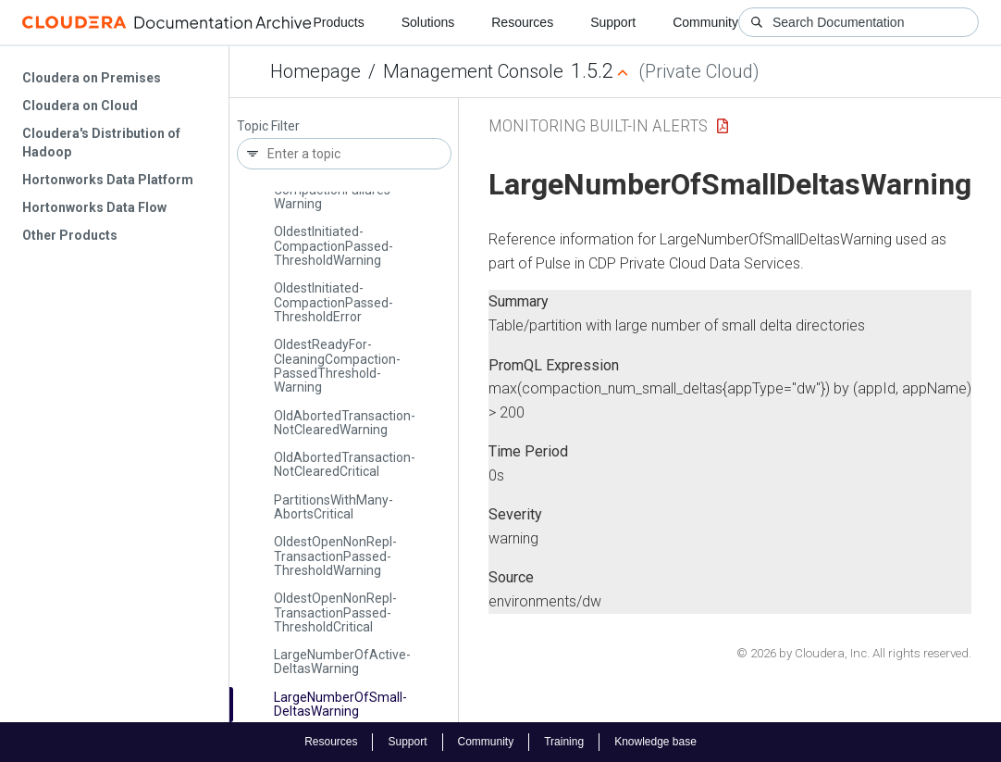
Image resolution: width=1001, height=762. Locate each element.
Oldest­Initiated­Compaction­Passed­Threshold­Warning (333, 246)
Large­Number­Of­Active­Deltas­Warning (342, 661)
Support (613, 22)
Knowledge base (655, 741)
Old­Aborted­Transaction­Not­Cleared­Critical (344, 464)
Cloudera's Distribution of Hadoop (101, 142)
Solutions (428, 22)
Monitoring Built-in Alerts (598, 125)
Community (705, 22)
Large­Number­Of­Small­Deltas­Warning (340, 704)
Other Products (69, 235)
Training (564, 741)
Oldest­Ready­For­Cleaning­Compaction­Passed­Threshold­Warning (337, 365)
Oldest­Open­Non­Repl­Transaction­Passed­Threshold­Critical (335, 612)
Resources (522, 22)
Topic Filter (268, 126)
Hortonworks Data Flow (94, 207)
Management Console (473, 71)
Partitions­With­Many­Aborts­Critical (333, 507)
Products (338, 22)
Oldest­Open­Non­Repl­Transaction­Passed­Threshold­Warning (335, 556)
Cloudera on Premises (91, 77)
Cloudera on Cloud (80, 105)
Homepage (315, 71)
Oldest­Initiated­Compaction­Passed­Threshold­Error (333, 302)
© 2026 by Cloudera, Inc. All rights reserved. (853, 653)
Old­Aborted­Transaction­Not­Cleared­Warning (344, 422)
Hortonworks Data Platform (107, 179)
